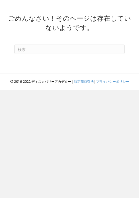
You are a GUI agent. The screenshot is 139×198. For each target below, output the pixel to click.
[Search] (69, 49)
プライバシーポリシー (112, 81)
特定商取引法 (84, 81)
